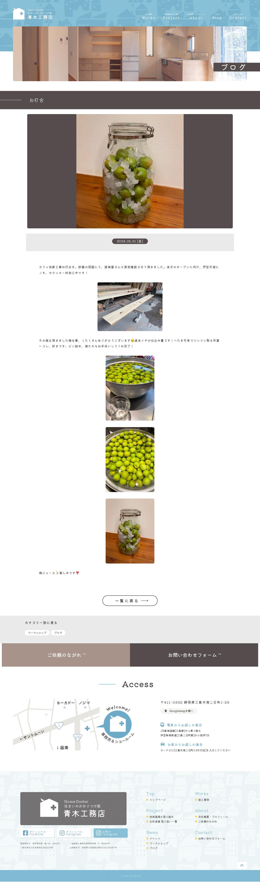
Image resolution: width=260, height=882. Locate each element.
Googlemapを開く (179, 711)
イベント (155, 839)
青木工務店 (54, 13)
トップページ (158, 800)
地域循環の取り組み (162, 817)
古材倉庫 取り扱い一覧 (163, 822)
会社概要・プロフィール (213, 817)
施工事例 (203, 800)
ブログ (58, 633)
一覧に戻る (127, 600)
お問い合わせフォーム (211, 839)
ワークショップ (37, 633)
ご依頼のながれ (207, 822)
